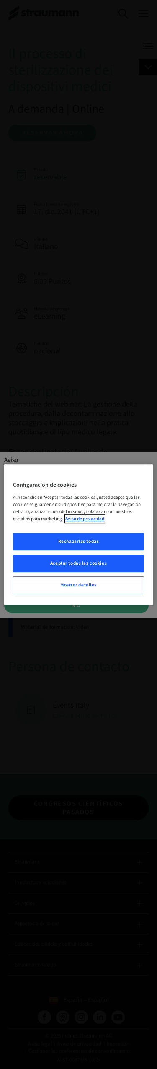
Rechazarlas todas (78, 541)
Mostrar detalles (78, 585)
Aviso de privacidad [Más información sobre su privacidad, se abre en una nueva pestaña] (84, 518)
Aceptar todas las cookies (78, 563)
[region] (78, 534)
